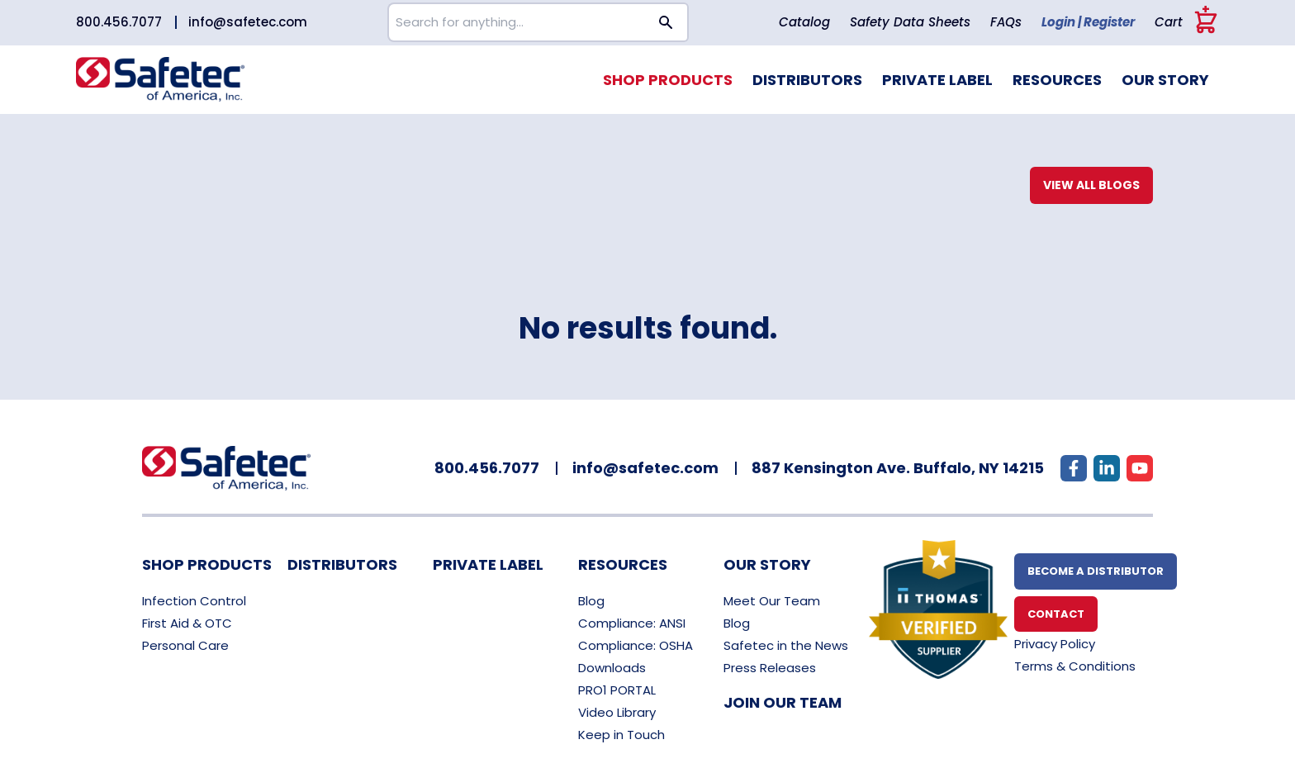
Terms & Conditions (1075, 666)
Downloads (612, 667)
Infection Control (194, 600)
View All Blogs (1091, 185)
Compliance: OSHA (635, 645)
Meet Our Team (771, 600)
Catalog (804, 22)
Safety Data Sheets (910, 22)
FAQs (1006, 22)
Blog (591, 600)
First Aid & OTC (187, 623)
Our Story (1165, 79)
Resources (1057, 79)
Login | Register (1088, 22)
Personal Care (185, 645)
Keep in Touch (621, 734)
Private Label (937, 79)
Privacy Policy (1054, 643)
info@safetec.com (247, 22)
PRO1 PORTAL (617, 690)
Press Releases (769, 667)
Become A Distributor (1095, 571)
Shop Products (668, 79)
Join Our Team (782, 702)
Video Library (617, 712)
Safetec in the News (785, 645)
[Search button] (666, 22)
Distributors (807, 79)
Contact (1055, 614)
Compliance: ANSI (631, 623)
